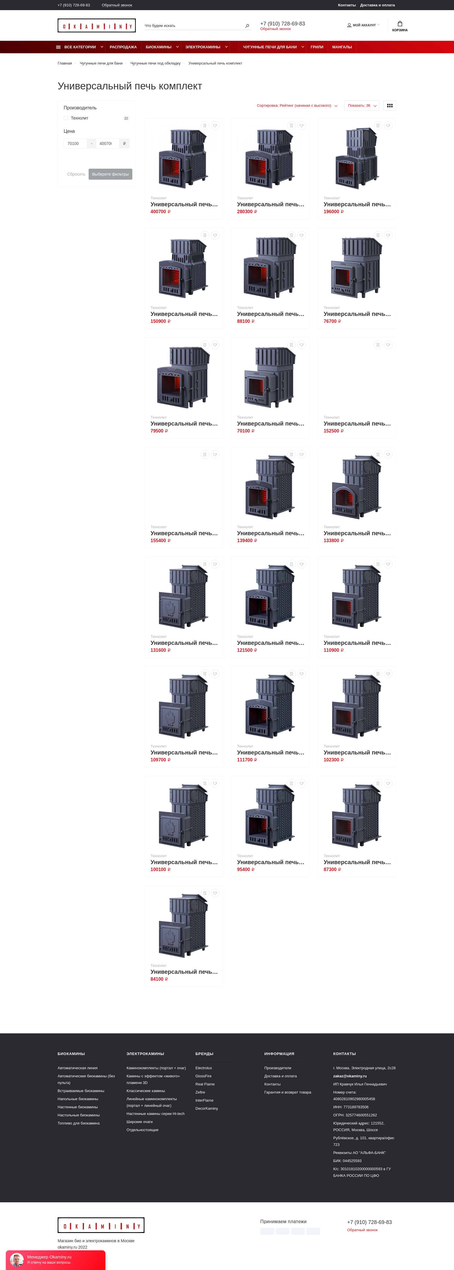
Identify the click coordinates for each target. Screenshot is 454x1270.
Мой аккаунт (361, 25)
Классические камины (146, 1091)
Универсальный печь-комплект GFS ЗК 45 (185, 533)
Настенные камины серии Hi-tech (156, 1113)
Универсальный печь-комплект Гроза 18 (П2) (185, 423)
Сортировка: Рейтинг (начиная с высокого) (294, 105)
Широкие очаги (140, 1122)
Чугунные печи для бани (270, 47)
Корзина (400, 26)
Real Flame (205, 1084)
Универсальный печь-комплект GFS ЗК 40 (185, 643)
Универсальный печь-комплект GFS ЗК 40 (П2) (271, 533)
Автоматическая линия (78, 1068)
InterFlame (204, 1100)
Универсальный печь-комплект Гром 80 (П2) (185, 204)
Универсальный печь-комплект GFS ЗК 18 (185, 972)
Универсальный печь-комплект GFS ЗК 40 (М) (358, 533)
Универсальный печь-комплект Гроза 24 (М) (358, 314)
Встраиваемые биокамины (81, 1091)
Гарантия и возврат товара (287, 1092)
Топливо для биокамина (79, 1123)
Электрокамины (202, 47)
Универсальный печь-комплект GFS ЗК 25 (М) (358, 752)
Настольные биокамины (79, 1115)
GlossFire (203, 1076)
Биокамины (158, 47)
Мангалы (342, 47)
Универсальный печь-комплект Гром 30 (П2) (185, 314)
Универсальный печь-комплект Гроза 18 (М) (271, 423)
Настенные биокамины (78, 1107)
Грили (317, 47)
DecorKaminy (206, 1108)
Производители (277, 1068)
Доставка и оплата (377, 5)
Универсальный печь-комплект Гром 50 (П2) (271, 204)
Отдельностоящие (143, 1130)
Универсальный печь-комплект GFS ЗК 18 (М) (358, 862)
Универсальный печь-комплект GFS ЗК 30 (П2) (271, 643)
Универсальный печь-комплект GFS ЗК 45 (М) (358, 423)
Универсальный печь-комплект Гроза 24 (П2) (271, 314)
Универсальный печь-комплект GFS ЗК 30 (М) (358, 643)
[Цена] (75, 143)
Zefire (200, 1092)
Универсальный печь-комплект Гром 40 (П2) (358, 204)
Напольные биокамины (78, 1099)
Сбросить (76, 174)
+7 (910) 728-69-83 (74, 5)
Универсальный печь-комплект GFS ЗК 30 (185, 752)
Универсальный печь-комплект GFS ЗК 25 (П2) (271, 752)
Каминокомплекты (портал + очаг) (156, 1068)
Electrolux (203, 1068)
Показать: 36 (359, 105)
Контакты (347, 5)
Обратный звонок (117, 5)
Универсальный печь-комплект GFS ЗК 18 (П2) (271, 862)
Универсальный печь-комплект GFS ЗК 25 (185, 862)
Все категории (76, 47)
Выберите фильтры (110, 174)
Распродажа (123, 47)
